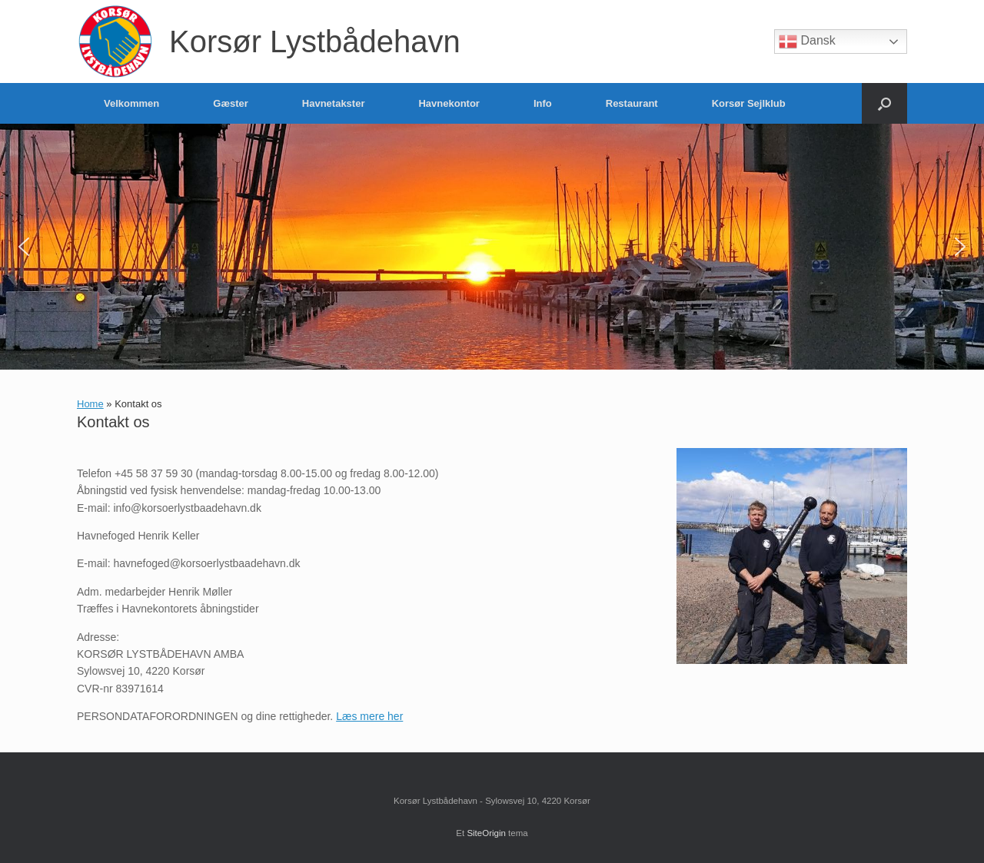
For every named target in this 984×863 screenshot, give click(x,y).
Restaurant (632, 103)
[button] (884, 103)
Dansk (807, 41)
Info (543, 103)
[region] (492, 247)
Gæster (230, 103)
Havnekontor (448, 103)
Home (90, 404)
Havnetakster (333, 103)
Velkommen (131, 103)
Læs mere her (369, 716)
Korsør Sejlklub (749, 103)
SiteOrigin (486, 833)
